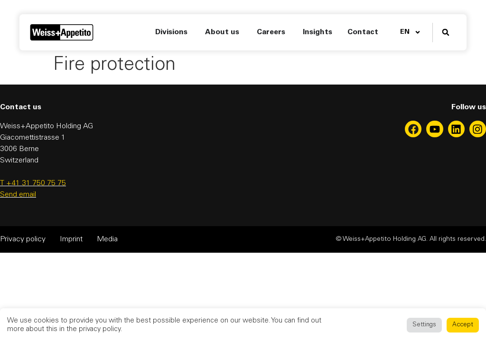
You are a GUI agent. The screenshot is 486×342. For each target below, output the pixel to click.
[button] (446, 32)
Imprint (71, 239)
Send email (18, 195)
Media (107, 239)
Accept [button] (462, 325)
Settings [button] (424, 325)
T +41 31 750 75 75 (33, 183)
